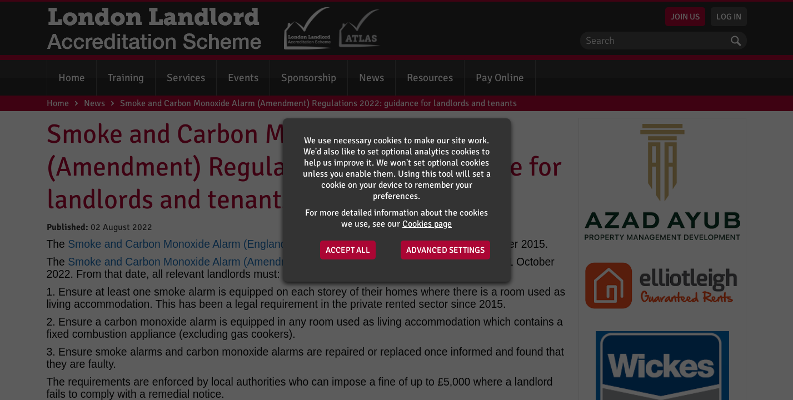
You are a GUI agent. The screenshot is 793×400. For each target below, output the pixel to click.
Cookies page (427, 223)
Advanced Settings (445, 250)
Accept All (348, 250)
